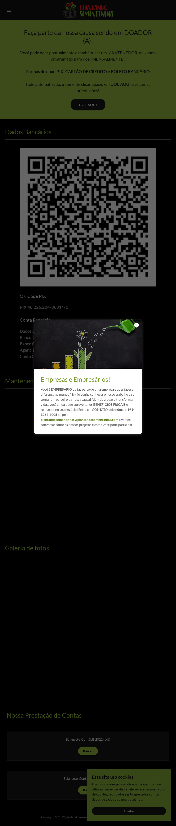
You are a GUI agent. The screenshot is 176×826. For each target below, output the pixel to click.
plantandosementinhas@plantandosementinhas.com (79, 420)
